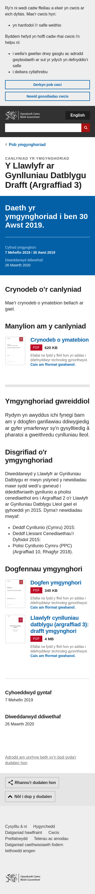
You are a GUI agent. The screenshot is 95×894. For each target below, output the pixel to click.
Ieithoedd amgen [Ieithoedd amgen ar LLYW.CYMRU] (20, 851)
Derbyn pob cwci (47, 85)
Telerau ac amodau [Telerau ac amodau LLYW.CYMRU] (51, 838)
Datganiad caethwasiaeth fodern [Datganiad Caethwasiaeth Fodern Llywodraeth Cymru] (34, 845)
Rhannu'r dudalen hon (35, 782)
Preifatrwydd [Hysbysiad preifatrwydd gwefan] (16, 838)
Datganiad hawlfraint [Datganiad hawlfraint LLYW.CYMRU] (23, 832)
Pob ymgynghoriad (27, 144)
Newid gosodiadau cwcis (48, 96)
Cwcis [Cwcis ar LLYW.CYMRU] (53, 832)
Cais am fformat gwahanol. (52, 364)
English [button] (77, 115)
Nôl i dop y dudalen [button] (33, 796)
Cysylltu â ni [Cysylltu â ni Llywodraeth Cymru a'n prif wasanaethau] (16, 826)
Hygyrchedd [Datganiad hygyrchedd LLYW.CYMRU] (44, 826)
